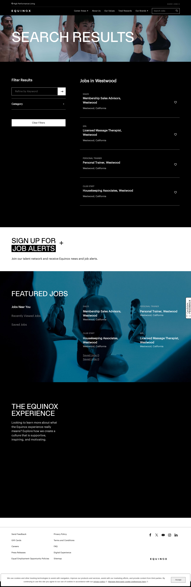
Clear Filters (38, 123)
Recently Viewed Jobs (26, 316)
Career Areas (80, 11)
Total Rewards (125, 11)
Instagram (169, 535)
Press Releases (18, 553)
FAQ (55, 546)
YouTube (163, 535)
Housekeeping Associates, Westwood (100, 340)
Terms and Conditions (64, 540)
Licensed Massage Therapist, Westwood (159, 340)
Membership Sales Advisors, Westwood (102, 313)
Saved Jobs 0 (173, 4)
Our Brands (141, 11)
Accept (178, 580)
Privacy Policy (60, 534)
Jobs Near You (20, 307)
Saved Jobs (19, 324)
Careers (15, 546)
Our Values (109, 11)
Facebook (150, 535)
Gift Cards (16, 540)
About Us (96, 11)
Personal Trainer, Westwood (158, 311)
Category (17, 104)
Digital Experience (62, 553)
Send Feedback (18, 534)
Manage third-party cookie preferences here (128, 581)
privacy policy (100, 581)
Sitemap (58, 559)
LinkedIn (176, 535)
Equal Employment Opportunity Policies (30, 559)
